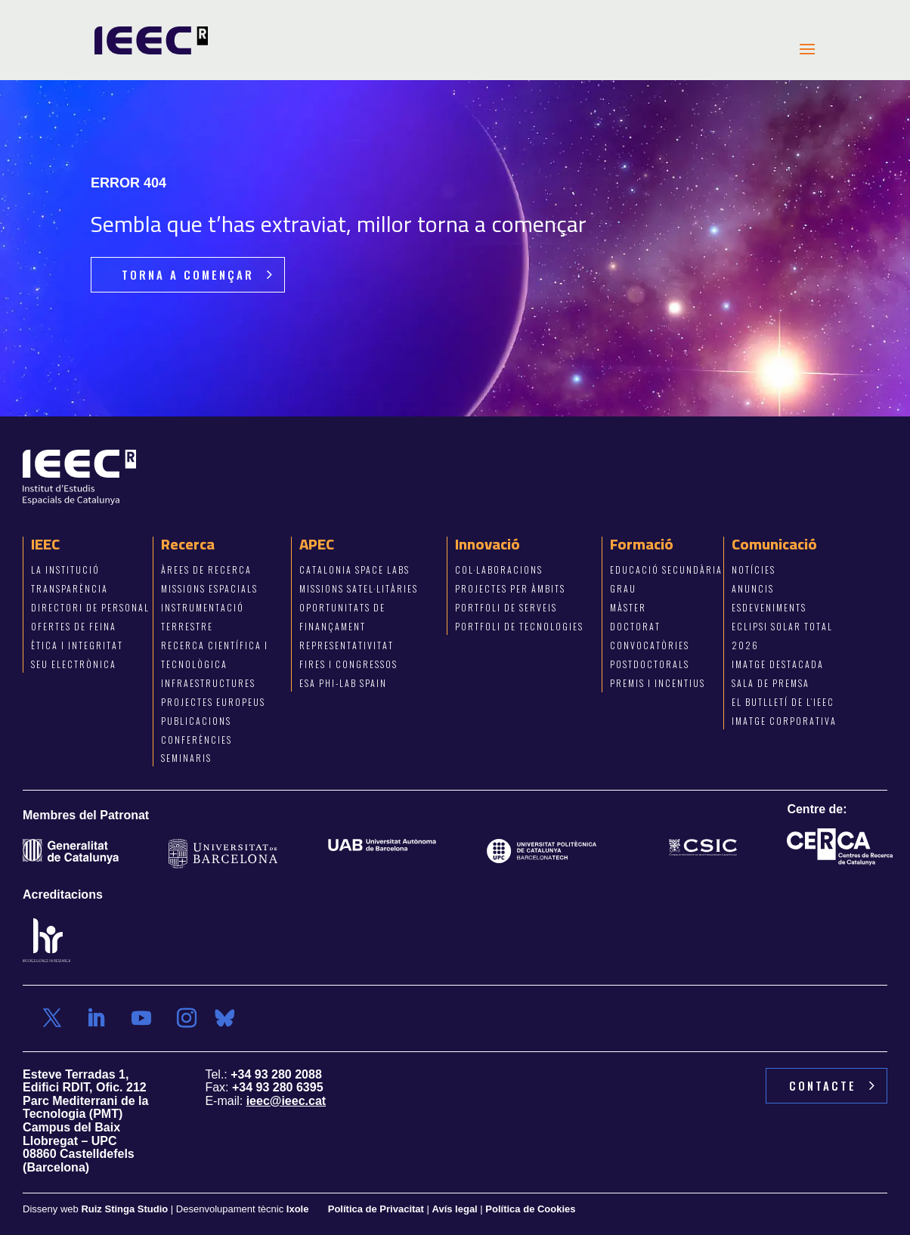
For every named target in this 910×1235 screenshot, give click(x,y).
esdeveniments (769, 607)
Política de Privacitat (377, 1209)
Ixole (297, 1209)
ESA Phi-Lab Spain (343, 682)
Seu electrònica (73, 664)
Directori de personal (90, 607)
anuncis (753, 589)
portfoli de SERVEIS (506, 607)
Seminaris (186, 758)
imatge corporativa (784, 720)
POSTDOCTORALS (649, 664)
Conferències (196, 739)
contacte (822, 1085)
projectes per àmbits (510, 589)
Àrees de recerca (206, 570)
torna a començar (188, 274)
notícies (753, 570)
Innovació (487, 545)
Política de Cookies (530, 1209)
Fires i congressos (348, 664)
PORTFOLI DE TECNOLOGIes (519, 626)
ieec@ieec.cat (286, 1100)
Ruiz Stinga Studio (124, 1209)
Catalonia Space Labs (354, 570)
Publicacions (196, 720)
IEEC (45, 545)
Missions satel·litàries (358, 589)
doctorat (635, 626)
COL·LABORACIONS (499, 570)
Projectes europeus (213, 701)
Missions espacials (209, 589)
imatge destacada (778, 664)
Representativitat (346, 645)
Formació (641, 545)
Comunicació (774, 545)
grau (623, 589)
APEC (316, 545)
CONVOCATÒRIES (649, 645)
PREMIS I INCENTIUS (657, 682)
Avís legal (455, 1209)
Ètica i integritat (77, 645)
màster (628, 607)
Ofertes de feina (73, 626)
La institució (65, 570)
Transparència (69, 589)
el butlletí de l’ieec (783, 701)
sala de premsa (770, 682)
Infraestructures (208, 682)
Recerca (188, 545)
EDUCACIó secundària (666, 570)
